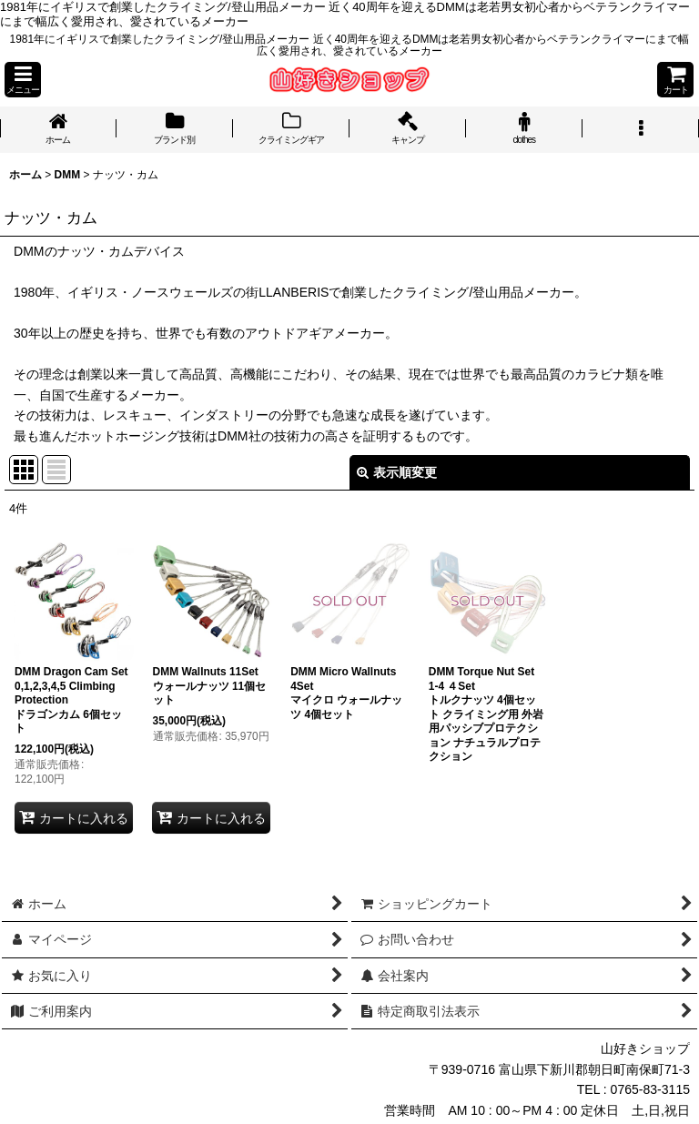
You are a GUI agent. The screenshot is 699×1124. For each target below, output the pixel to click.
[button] (23, 79)
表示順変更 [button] (397, 472)
